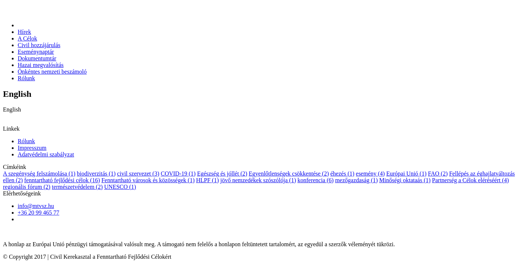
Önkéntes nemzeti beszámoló (52, 71)
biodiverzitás (96, 173)
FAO (438, 173)
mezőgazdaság (356, 180)
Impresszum (32, 148)
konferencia (315, 180)
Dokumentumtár (37, 58)
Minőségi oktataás (405, 180)
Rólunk (26, 78)
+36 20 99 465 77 (38, 212)
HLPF (207, 180)
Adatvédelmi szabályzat (46, 154)
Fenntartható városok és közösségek (147, 180)
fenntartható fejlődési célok (62, 180)
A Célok (27, 38)
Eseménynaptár (36, 52)
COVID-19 (178, 173)
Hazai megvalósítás (41, 65)
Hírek (24, 32)
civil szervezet (138, 173)
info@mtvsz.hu (36, 206)
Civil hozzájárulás (39, 45)
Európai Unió (406, 173)
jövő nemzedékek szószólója (258, 180)
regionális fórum (26, 187)
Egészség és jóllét (222, 173)
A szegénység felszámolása (39, 173)
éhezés (342, 173)
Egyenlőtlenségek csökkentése (289, 173)
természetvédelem (77, 187)
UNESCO (120, 187)
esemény (370, 173)
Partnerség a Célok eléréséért (470, 180)
